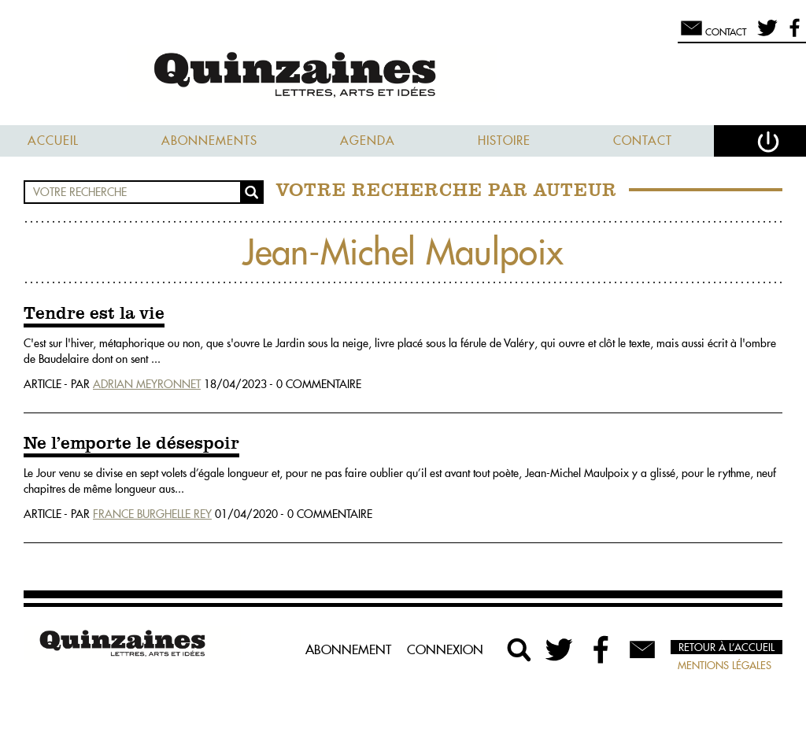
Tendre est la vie (94, 314)
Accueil (53, 140)
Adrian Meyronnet (147, 384)
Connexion (445, 649)
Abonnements (209, 140)
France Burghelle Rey (152, 514)
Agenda (367, 140)
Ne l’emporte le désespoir (131, 444)
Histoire (504, 140)
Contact (642, 140)
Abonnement (348, 649)
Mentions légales (724, 665)
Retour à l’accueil (726, 647)
